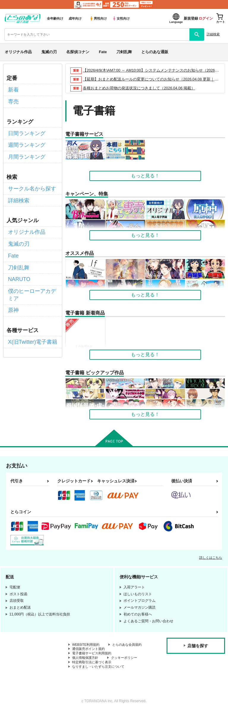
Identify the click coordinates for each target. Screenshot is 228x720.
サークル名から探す (29, 181)
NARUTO (18, 264)
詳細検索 (213, 34)
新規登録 (191, 18)
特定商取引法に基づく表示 (93, 670)
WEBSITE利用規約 (87, 645)
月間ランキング (24, 151)
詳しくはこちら (210, 557)
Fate (103, 52)
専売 (13, 99)
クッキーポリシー (127, 665)
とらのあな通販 (154, 52)
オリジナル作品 (18, 52)
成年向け (75, 18)
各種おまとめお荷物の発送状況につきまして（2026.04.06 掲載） (139, 88)
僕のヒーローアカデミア (32, 278)
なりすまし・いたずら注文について (100, 674)
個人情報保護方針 (86, 665)
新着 (13, 88)
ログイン (206, 18)
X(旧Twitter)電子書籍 (30, 322)
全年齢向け (55, 18)
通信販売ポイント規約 (90, 655)
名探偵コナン (77, 52)
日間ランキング (24, 129)
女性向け (121, 18)
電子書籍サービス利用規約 (93, 660)
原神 (13, 292)
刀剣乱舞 (124, 52)
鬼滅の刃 (49, 52)
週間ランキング (24, 140)
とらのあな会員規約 (88, 650)
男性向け (98, 18)
